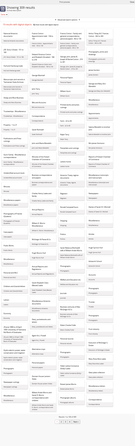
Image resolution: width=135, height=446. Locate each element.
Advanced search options (67, 20)
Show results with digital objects (46, 25)
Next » (75, 422)
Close (132, 2)
